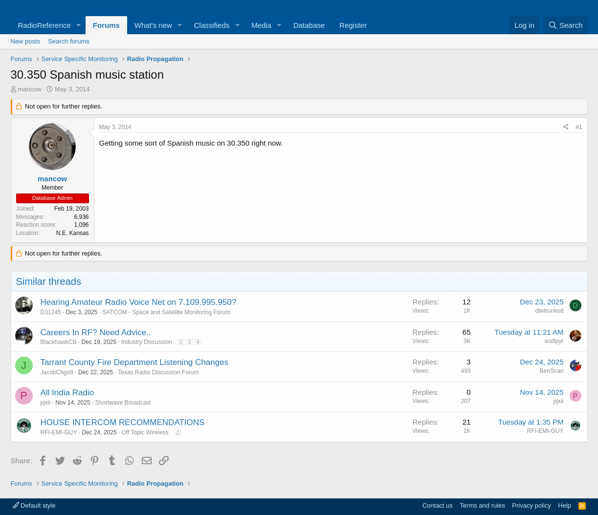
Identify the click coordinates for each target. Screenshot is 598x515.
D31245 (51, 312)
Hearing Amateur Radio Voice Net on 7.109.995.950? (139, 302)
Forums (106, 25)
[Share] (566, 127)
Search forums (68, 41)
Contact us (437, 505)
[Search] (565, 25)
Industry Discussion (146, 342)
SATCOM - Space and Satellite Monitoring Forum (166, 312)
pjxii (46, 402)
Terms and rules (482, 505)
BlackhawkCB (59, 342)
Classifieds (212, 25)
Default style (34, 505)
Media (261, 25)
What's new (153, 25)
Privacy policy (531, 505)
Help (564, 505)
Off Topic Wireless (145, 432)
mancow (29, 89)
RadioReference (44, 25)
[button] (79, 25)
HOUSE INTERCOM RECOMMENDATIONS (123, 422)
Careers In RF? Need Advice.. (96, 332)
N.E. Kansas (72, 233)
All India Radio (67, 392)
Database (309, 25)
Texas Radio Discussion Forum (158, 372)
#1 (579, 127)
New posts (26, 41)
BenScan (552, 370)
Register (353, 25)
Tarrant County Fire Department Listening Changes (135, 362)
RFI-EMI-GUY (59, 432)
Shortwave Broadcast (123, 402)
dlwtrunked (549, 310)
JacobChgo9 (57, 372)
